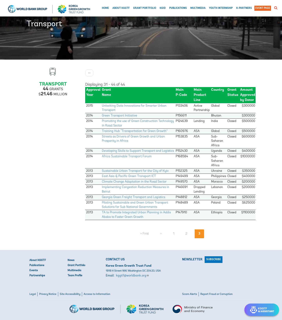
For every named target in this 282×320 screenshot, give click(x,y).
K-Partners (244, 8)
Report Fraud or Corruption (216, 294)
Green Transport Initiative (119, 115)
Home (105, 8)
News (71, 260)
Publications (178, 8)
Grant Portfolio (144, 8)
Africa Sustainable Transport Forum (127, 156)
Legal (32, 294)
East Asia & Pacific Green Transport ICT (129, 176)
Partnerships (37, 275)
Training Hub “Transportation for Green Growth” (135, 131)
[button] (275, 8)
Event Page (262, 8)
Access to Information (97, 294)
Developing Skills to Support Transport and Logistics (138, 151)
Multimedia (198, 8)
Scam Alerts (189, 294)
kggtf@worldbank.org (132, 275)
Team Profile (75, 275)
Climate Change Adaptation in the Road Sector (134, 181)
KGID (163, 8)
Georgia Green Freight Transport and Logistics (133, 197)
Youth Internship (221, 8)
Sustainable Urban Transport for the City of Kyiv (135, 171)
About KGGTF (121, 8)
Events (33, 270)
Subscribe (213, 259)
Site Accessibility (70, 294)
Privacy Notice (47, 294)
